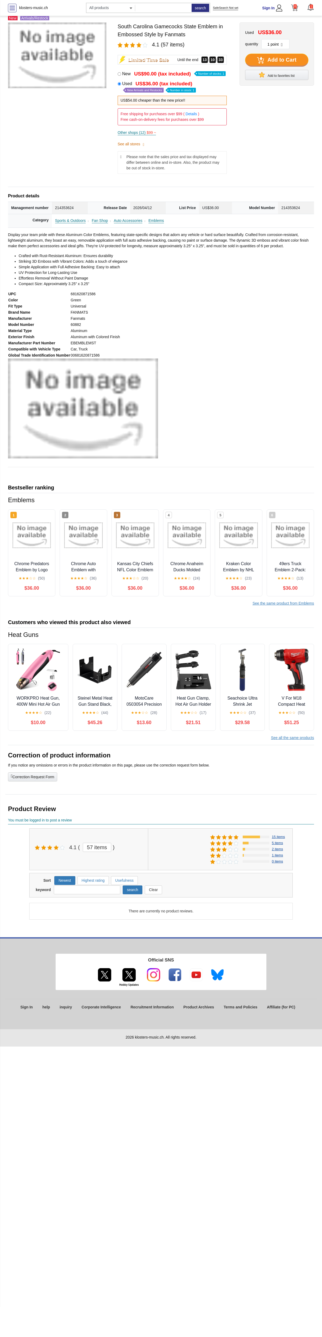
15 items (278, 837)
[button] (310, 7)
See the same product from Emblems (283, 603)
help (46, 1007)
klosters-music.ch (33, 8)
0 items (277, 861)
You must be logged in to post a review (40, 820)
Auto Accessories (128, 220)
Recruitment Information (152, 1007)
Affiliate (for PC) (281, 1007)
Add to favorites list (277, 75)
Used (159, 87)
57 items (97, 847)
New (174, 74)
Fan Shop (100, 220)
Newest (65, 880)
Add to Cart (276, 60)
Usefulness (124, 880)
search (200, 8)
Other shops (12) (137, 132)
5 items (277, 843)
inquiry (66, 1007)
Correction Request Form (32, 776)
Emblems (156, 220)
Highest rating (93, 880)
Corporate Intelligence (101, 1007)
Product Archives (198, 1007)
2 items (277, 849)
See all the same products (292, 738)
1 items (277, 855)
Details (191, 114)
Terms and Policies (240, 1007)
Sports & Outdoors (70, 220)
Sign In (268, 8)
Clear (153, 890)
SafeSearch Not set (225, 7)
